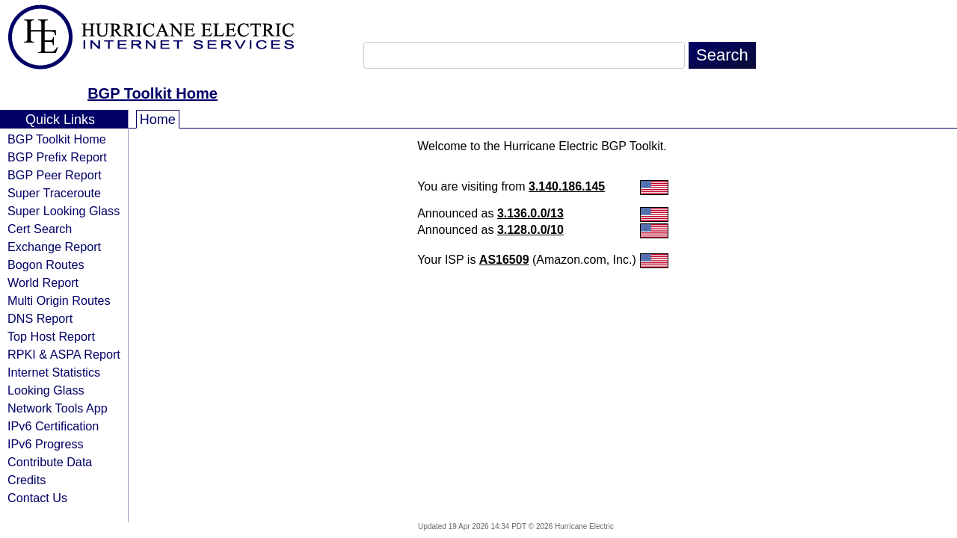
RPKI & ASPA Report (63, 354)
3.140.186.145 (567, 186)
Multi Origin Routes (59, 300)
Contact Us (37, 497)
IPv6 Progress (45, 444)
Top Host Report (51, 336)
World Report (43, 282)
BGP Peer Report (54, 175)
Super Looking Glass (63, 210)
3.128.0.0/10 (530, 229)
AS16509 (504, 259)
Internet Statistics (53, 372)
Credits (26, 479)
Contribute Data (49, 462)
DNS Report (40, 318)
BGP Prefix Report (57, 157)
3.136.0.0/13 (530, 213)
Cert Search (39, 228)
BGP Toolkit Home (152, 93)
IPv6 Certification (53, 426)
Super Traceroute (54, 193)
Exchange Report (54, 246)
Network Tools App (57, 408)
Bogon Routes (45, 264)
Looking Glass (45, 390)
